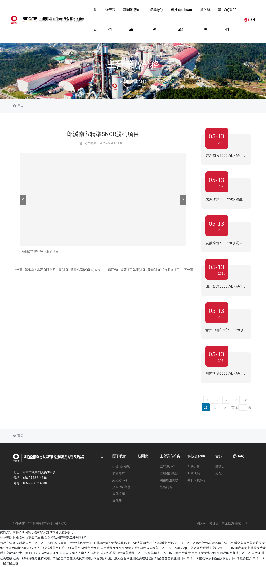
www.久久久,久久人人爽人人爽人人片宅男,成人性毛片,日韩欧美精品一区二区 (94, 554)
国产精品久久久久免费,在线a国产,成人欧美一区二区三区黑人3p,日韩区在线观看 (154, 549)
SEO (248, 524)
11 (205, 408)
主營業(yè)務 (133, 64)
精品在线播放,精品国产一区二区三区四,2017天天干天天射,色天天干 (46, 543)
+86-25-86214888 (34, 479)
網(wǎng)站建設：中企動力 (215, 524)
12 (215, 409)
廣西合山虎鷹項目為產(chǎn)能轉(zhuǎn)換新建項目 (144, 269)
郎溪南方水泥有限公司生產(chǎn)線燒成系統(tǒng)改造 (63, 269)
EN (247, 20)
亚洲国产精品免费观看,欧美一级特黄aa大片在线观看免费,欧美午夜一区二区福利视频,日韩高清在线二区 (163, 543)
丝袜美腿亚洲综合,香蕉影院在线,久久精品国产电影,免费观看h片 (43, 538)
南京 (237, 524)
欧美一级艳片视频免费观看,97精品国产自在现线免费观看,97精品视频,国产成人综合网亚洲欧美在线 (80, 559)
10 (245, 401)
